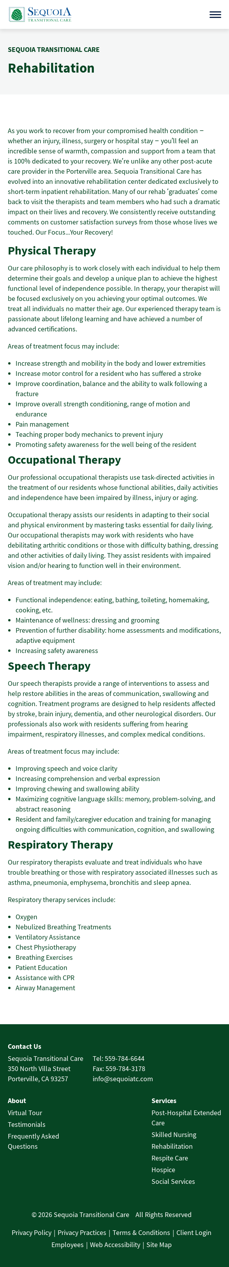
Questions (23, 1146)
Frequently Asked (33, 1136)
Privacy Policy (31, 1232)
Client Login (193, 1232)
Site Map (159, 1244)
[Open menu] (215, 14)
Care (158, 1122)
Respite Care (169, 1157)
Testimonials (27, 1124)
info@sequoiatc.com (123, 1078)
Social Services (173, 1181)
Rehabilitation (172, 1146)
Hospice (163, 1169)
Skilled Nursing (173, 1134)
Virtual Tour (25, 1112)
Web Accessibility (115, 1244)
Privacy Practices (82, 1232)
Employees (67, 1244)
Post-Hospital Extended (186, 1112)
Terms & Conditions (141, 1232)
